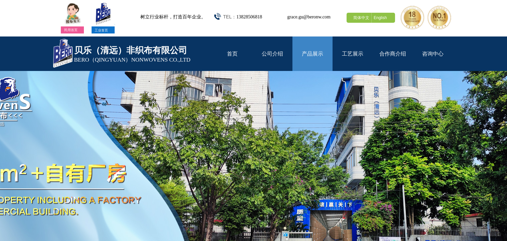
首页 (232, 54)
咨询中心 (432, 54)
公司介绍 (272, 54)
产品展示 (312, 54)
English (380, 17)
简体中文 (361, 17)
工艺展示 (352, 54)
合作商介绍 (392, 54)
